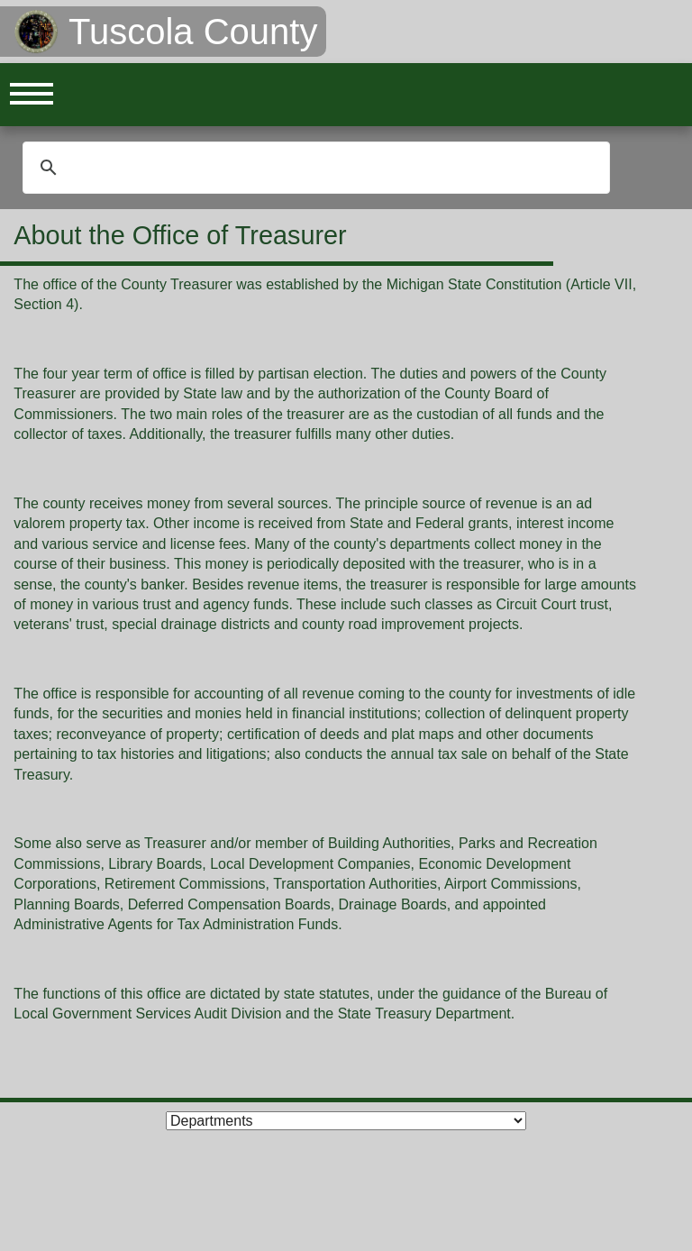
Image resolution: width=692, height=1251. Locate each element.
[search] (313, 167)
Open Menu (31, 94)
